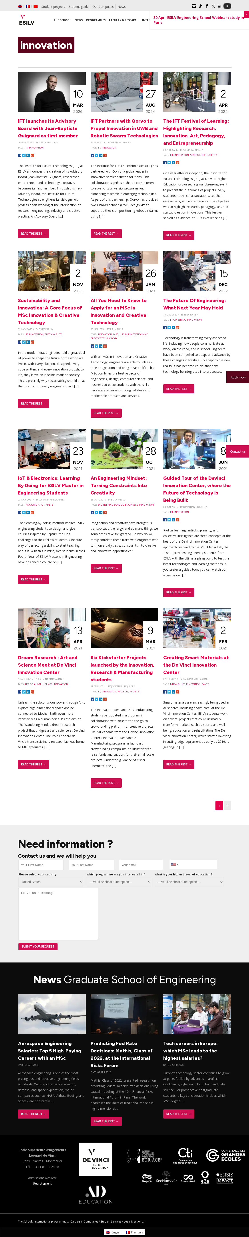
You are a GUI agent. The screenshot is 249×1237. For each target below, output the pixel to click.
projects (123, 691)
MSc (115, 334)
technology (209, 155)
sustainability (53, 334)
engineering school (111, 504)
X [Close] (246, 14)
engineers (131, 504)
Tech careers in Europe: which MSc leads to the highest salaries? (190, 1050)
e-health (175, 684)
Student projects (53, 6)
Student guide (79, 6)
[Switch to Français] (134, 1232)
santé (205, 684)
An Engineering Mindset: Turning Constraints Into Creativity (119, 485)
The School (25, 1221)
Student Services (111, 1221)
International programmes (51, 1221)
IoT (42, 504)
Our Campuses (103, 6)
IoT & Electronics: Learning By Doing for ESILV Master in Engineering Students (51, 485)
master (50, 504)
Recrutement (42, 1183)
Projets (134, 691)
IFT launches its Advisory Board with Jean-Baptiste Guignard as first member (48, 128)
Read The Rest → (33, 233)
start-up (195, 155)
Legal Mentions (133, 1221)
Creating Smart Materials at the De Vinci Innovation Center (196, 665)
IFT (26, 147)
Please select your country (37, 874)
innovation (36, 147)
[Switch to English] (114, 1232)
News (122, 6)
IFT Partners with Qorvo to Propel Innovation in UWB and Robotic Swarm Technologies (124, 128)
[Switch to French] (28, 6)
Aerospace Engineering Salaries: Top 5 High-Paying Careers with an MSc (49, 1050)
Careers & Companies (84, 1221)
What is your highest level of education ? (183, 874)
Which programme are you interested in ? (116, 874)
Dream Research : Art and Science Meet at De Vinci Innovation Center (48, 665)
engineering (178, 319)
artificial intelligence (38, 684)
